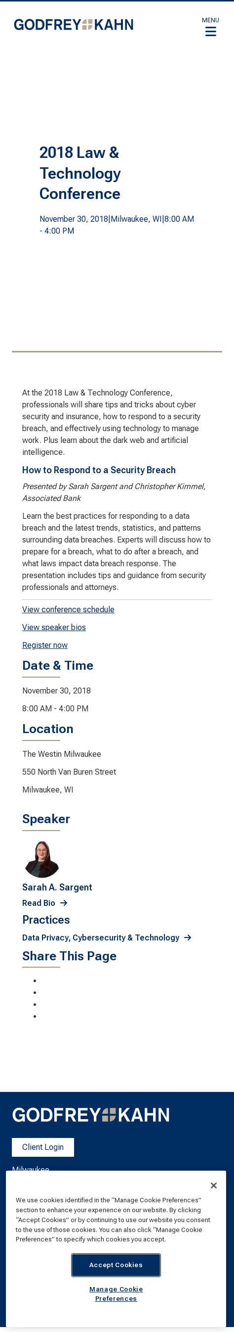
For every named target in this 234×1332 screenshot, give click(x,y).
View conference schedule (68, 609)
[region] (116, 1249)
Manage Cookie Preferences (116, 1293)
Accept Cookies (116, 1265)
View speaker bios (54, 627)
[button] (210, 27)
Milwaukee (30, 1170)
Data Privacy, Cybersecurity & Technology (100, 938)
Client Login (43, 1147)
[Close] (214, 1185)
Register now (45, 645)
